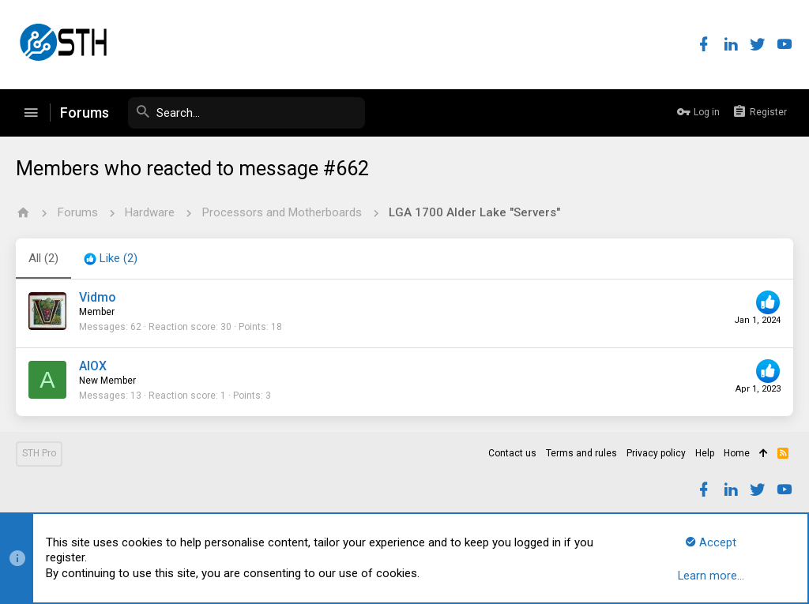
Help (704, 453)
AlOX (93, 365)
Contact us (512, 453)
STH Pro (39, 453)
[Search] (246, 113)
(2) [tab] (43, 258)
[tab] (110, 258)
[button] (31, 113)
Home (737, 453)
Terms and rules (581, 453)
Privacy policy (656, 453)
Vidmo (97, 297)
